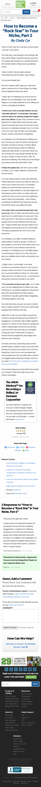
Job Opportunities (19, 749)
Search (26, 12)
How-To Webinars (27, 701)
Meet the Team (10, 723)
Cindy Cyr (17, 490)
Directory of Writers (11, 730)
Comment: (8, 608)
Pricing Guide (26, 699)
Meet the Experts (10, 720)
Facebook (11, 447)
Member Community (19, 744)
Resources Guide (27, 694)
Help (23, 715)
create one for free (16, 605)
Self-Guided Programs (12, 701)
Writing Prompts (27, 704)
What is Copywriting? (28, 723)
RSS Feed (16, 783)
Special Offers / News (12, 706)
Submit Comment (10, 627)
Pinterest (31, 447)
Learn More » (20, 419)
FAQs (23, 720)
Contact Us (25, 718)
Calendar (16, 746)
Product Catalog (10, 696)
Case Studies (9, 728)
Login (15, 754)
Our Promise (9, 718)
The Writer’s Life (21, 493)
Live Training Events (11, 704)
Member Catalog (18, 751)
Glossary (24, 706)
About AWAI (9, 715)
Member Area (17, 739)
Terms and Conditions (19, 781)
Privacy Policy (7, 781)
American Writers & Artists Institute (26, 778)
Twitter (22, 447)
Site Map (35, 781)
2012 (6, 18)
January (12, 18)
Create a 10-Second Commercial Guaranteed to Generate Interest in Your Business (21, 473)
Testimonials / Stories (12, 725)
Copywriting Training (11, 699)
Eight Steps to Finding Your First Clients (21, 486)
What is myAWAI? (27, 725)
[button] (7, 4)
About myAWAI (18, 741)
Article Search (26, 696)
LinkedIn (18, 450)
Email (27, 450)
